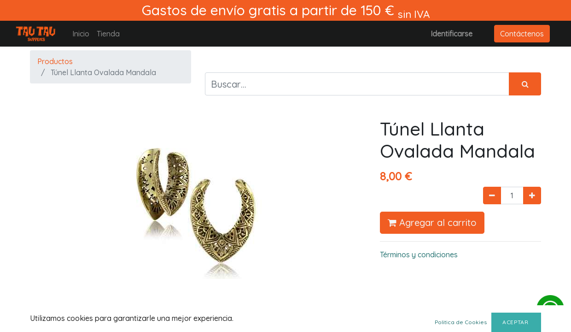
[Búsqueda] (525, 83)
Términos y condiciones (419, 254)
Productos (55, 61)
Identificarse (451, 33)
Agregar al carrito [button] (432, 222)
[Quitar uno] (492, 195)
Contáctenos (522, 33)
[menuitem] (81, 33)
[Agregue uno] (532, 195)
